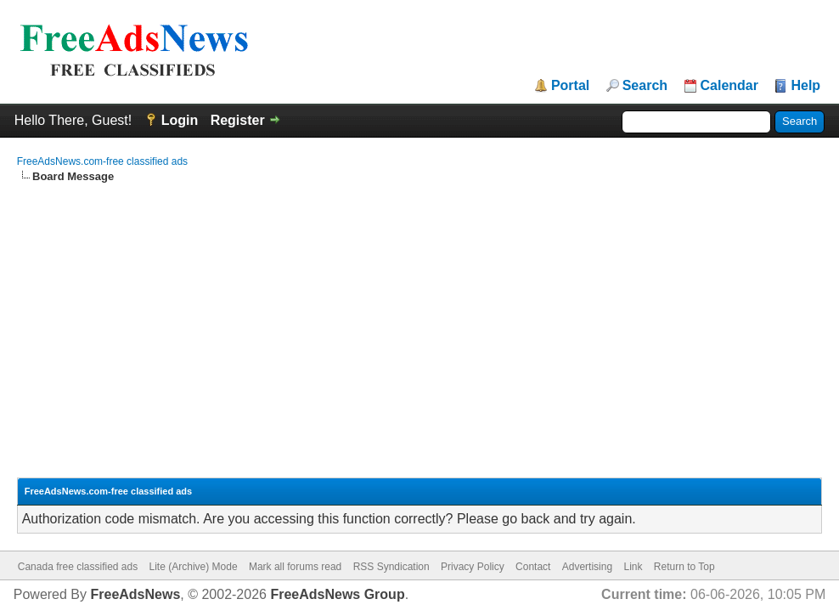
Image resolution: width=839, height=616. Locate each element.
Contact (532, 567)
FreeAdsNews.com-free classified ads (102, 161)
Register (238, 120)
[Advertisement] (420, 312)
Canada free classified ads (78, 567)
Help (805, 86)
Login (180, 120)
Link (632, 567)
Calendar (729, 86)
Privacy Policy (472, 567)
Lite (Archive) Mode (193, 567)
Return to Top (684, 567)
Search (644, 86)
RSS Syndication (391, 567)
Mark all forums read (295, 567)
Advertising (587, 567)
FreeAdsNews (135, 594)
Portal (570, 86)
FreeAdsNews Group (337, 594)
